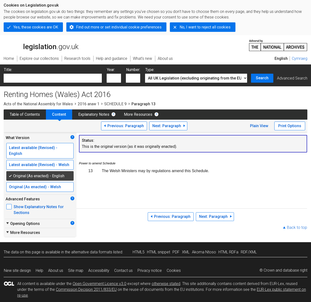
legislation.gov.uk (41, 45)
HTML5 (139, 252)
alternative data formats (91, 252)
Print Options (289, 126)
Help (39, 270)
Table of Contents (25, 114)
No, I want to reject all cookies (205, 27)
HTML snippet (158, 252)
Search (262, 78)
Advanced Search (292, 78)
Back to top (297, 227)
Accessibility (98, 270)
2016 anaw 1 (88, 104)
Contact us (123, 270)
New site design (17, 270)
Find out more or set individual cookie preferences (119, 27)
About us (55, 270)
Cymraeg (299, 58)
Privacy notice (150, 270)
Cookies (174, 270)
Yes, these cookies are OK (35, 27)
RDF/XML (249, 252)
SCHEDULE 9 (115, 104)
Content (59, 114)
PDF (176, 252)
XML (186, 252)
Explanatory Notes (93, 114)
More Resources (138, 114)
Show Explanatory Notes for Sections (39, 209)
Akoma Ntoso (204, 252)
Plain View (259, 126)
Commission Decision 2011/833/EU (86, 289)
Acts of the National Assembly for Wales (38, 104)
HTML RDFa (228, 252)
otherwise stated (166, 283)
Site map (75, 270)
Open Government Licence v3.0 (99, 283)
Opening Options (23, 223)
